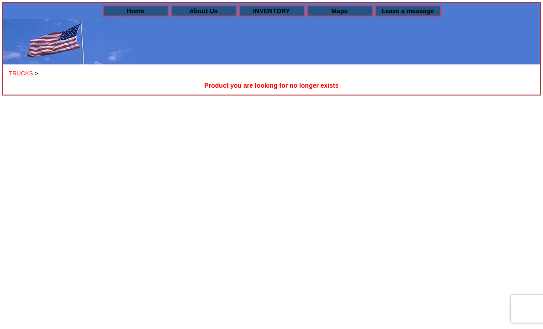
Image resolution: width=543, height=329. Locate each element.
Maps (340, 11)
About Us (203, 11)
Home (135, 11)
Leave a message (407, 11)
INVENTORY (271, 11)
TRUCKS (21, 73)
